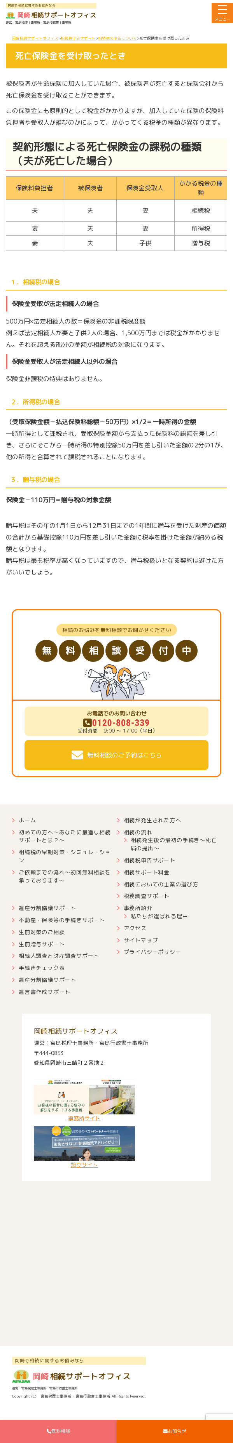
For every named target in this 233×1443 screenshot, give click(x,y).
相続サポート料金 (147, 872)
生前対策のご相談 (42, 932)
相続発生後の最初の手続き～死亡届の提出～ (174, 844)
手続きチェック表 (42, 967)
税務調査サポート (147, 896)
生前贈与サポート (42, 944)
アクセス (135, 928)
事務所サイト (84, 1100)
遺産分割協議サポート (47, 908)
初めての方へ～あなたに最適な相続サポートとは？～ (65, 836)
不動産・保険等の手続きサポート (62, 920)
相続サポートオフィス (51, 15)
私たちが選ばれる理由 (159, 916)
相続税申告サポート (149, 860)
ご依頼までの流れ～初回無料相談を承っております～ (65, 876)
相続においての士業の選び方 (161, 884)
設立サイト (84, 1147)
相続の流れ (138, 832)
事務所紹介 (138, 908)
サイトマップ (141, 940)
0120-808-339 (116, 722)
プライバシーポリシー (152, 952)
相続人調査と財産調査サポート (59, 955)
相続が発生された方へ (152, 820)
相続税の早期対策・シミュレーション (65, 856)
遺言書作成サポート (44, 992)
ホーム (27, 820)
